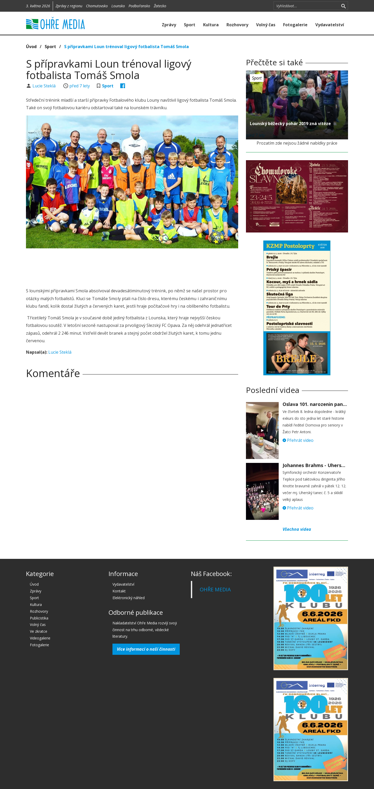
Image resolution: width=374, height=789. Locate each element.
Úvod (31, 46)
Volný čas (265, 25)
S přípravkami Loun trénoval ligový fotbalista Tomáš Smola (126, 46)
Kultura (211, 25)
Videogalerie (40, 638)
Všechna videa (297, 529)
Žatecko (160, 5)
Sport (189, 25)
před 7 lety (79, 86)
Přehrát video (298, 440)
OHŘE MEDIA (215, 589)
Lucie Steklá (44, 86)
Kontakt (119, 590)
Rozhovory (237, 25)
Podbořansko (139, 5)
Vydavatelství (329, 25)
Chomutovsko (97, 5)
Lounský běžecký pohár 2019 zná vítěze (290, 123)
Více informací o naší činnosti (146, 649)
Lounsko (118, 5)
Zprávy (169, 25)
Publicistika (39, 618)
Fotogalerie (295, 25)
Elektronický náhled (128, 597)
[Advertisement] (131, 266)
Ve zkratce (38, 631)
